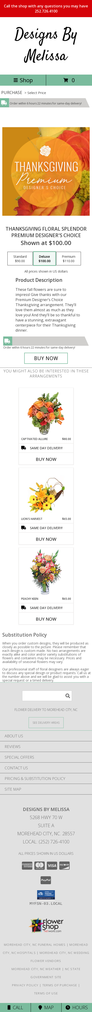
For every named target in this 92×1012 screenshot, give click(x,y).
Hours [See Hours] (76, 1007)
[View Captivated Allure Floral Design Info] (46, 412)
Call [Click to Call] (15, 1007)
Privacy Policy (25, 985)
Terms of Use (46, 993)
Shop (23, 80)
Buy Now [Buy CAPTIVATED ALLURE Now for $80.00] (46, 459)
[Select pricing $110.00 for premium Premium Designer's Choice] (68, 258)
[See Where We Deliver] (46, 722)
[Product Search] (47, 696)
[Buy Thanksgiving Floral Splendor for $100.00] (46, 358)
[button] (46, 894)
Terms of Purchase (59, 985)
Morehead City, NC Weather (36, 969)
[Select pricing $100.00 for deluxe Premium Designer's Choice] (44, 258)
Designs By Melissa (46, 45)
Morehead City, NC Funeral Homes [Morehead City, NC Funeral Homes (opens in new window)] (34, 945)
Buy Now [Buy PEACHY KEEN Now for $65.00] (46, 619)
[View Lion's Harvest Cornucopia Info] (46, 492)
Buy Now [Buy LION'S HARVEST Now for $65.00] (46, 539)
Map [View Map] (46, 1007)
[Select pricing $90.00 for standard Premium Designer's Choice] (20, 258)
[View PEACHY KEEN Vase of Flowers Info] (46, 572)
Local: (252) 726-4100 (46, 842)
